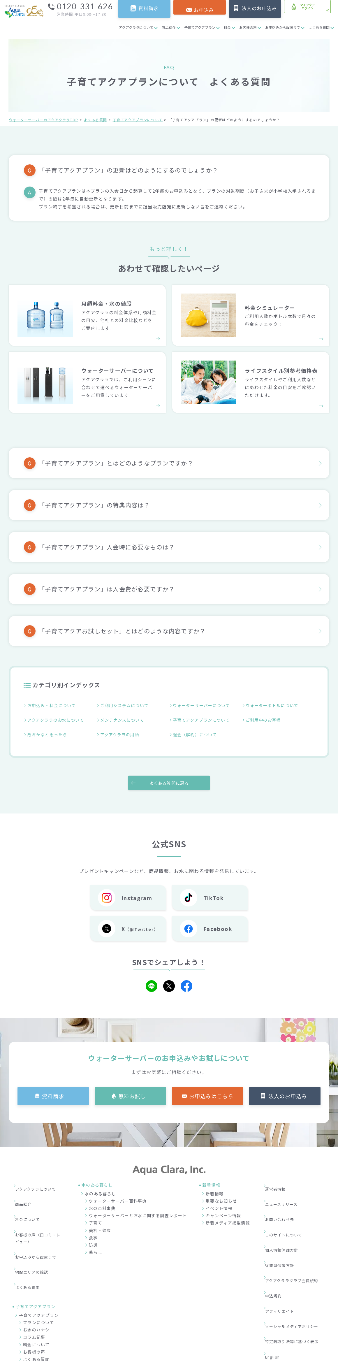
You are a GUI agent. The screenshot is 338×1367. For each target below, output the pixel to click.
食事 (93, 1228)
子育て (95, 1213)
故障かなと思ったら (48, 728)
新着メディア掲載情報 (228, 1213)
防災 (93, 1235)
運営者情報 (279, 1176)
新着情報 (214, 1184)
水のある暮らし (100, 1184)
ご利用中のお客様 (264, 717)
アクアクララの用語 (121, 728)
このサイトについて (288, 1203)
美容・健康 (100, 1221)
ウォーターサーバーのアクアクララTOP (43, 119)
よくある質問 (319, 27)
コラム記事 (34, 1283)
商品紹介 (169, 27)
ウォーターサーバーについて (203, 705)
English (277, 1273)
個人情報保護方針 (286, 1211)
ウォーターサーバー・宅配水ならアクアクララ (197, 1361)
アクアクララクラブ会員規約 (296, 1229)
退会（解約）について (196, 728)
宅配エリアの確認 (36, 1227)
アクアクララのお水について (57, 717)
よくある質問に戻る (169, 772)
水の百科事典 (102, 1199)
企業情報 (228, 1332)
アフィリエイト (283, 1246)
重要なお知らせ (221, 1191)
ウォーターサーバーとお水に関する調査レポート (138, 1206)
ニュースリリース (285, 1185)
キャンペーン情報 (223, 1206)
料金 (227, 27)
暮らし (95, 1243)
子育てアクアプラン (199, 27)
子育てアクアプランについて (138, 119)
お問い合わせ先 (283, 1193)
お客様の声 (248, 27)
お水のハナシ (36, 1275)
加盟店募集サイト (297, 1332)
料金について (31, 1193)
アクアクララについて (136, 27)
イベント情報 (219, 1199)
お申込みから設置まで (282, 27)
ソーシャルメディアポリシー (297, 1255)
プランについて (38, 1268)
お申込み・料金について (53, 705)
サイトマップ (281, 1282)
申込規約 (277, 1238)
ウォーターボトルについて (274, 705)
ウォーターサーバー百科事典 (118, 1191)
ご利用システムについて (126, 705)
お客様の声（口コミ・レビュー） (40, 1206)
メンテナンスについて (123, 717)
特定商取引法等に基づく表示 (297, 1264)
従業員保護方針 (283, 1220)
